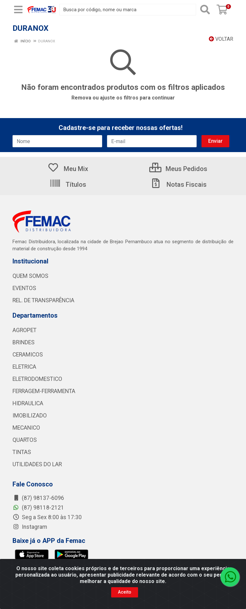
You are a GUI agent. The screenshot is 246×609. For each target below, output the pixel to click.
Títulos (67, 184)
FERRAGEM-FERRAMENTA (43, 391)
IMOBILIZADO (29, 415)
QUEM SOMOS (30, 276)
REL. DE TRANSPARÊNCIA (43, 300)
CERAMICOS (27, 354)
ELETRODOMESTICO (37, 379)
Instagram (29, 527)
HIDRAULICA (27, 403)
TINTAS (21, 452)
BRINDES (23, 342)
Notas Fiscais (178, 184)
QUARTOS (24, 440)
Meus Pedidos (178, 169)
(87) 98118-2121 (38, 507)
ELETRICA (24, 367)
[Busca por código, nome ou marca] (127, 9)
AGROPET (24, 330)
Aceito (124, 592)
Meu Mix (67, 169)
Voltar (221, 39)
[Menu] (18, 9)
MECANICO (26, 428)
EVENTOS (24, 288)
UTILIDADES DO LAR (37, 464)
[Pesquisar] (205, 9)
